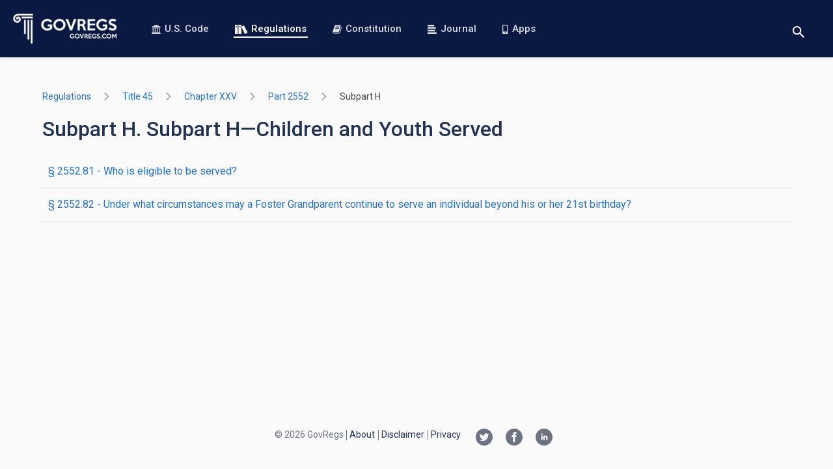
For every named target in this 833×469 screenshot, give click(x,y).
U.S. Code (180, 29)
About (362, 434)
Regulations (271, 29)
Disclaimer (402, 434)
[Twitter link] (484, 438)
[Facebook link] (514, 438)
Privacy (446, 434)
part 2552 (288, 96)
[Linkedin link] (544, 438)
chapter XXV (210, 96)
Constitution (367, 29)
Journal (452, 29)
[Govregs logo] (65, 28)
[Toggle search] (798, 29)
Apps (518, 29)
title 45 (137, 96)
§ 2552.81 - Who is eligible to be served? (142, 171)
